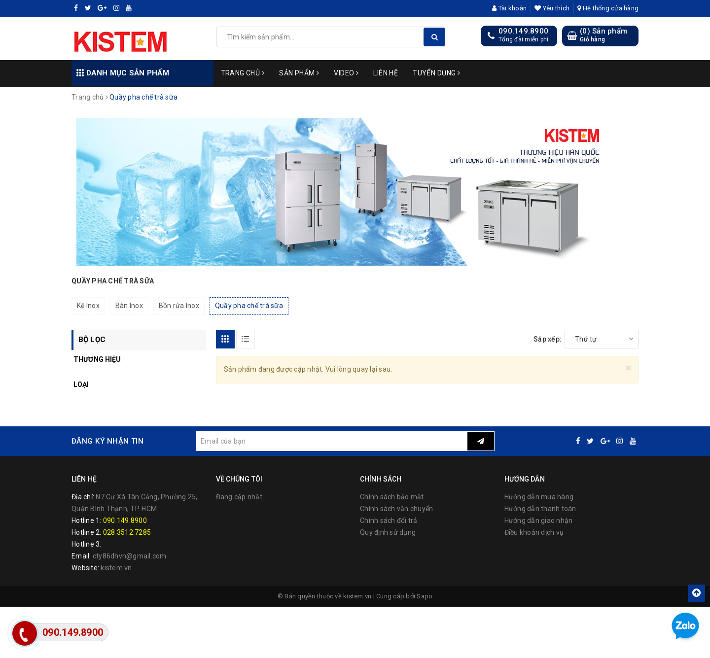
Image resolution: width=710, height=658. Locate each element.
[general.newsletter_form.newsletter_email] (331, 441)
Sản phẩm (299, 73)
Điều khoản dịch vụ (534, 532)
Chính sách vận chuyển (396, 509)
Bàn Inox (129, 306)
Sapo (424, 596)
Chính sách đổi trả (389, 520)
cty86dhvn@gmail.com (130, 556)
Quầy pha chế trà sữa (249, 306)
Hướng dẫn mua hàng (539, 497)
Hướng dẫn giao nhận (538, 520)
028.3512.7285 (127, 532)
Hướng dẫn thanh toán (540, 509)
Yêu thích (551, 8)
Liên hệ (385, 73)
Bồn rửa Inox (179, 306)
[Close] (628, 368)
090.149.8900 (523, 31)
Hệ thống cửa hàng (608, 8)
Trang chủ (243, 73)
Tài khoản (509, 8)
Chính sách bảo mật (392, 497)
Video (346, 73)
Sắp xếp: (547, 339)
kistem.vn (116, 568)
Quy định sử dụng (388, 532)
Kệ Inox (88, 306)
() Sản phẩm (603, 35)
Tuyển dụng (436, 73)
